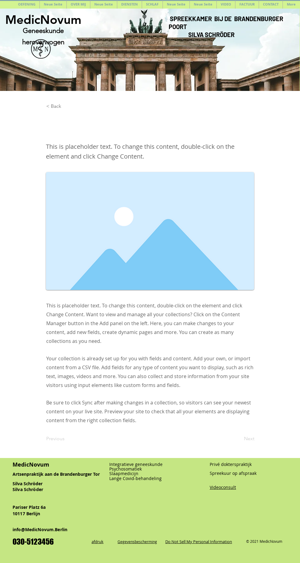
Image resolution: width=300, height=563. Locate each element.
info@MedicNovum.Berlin (40, 529)
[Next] (239, 439)
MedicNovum (43, 19)
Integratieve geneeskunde (136, 464)
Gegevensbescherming (137, 541)
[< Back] (66, 106)
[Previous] (66, 439)
